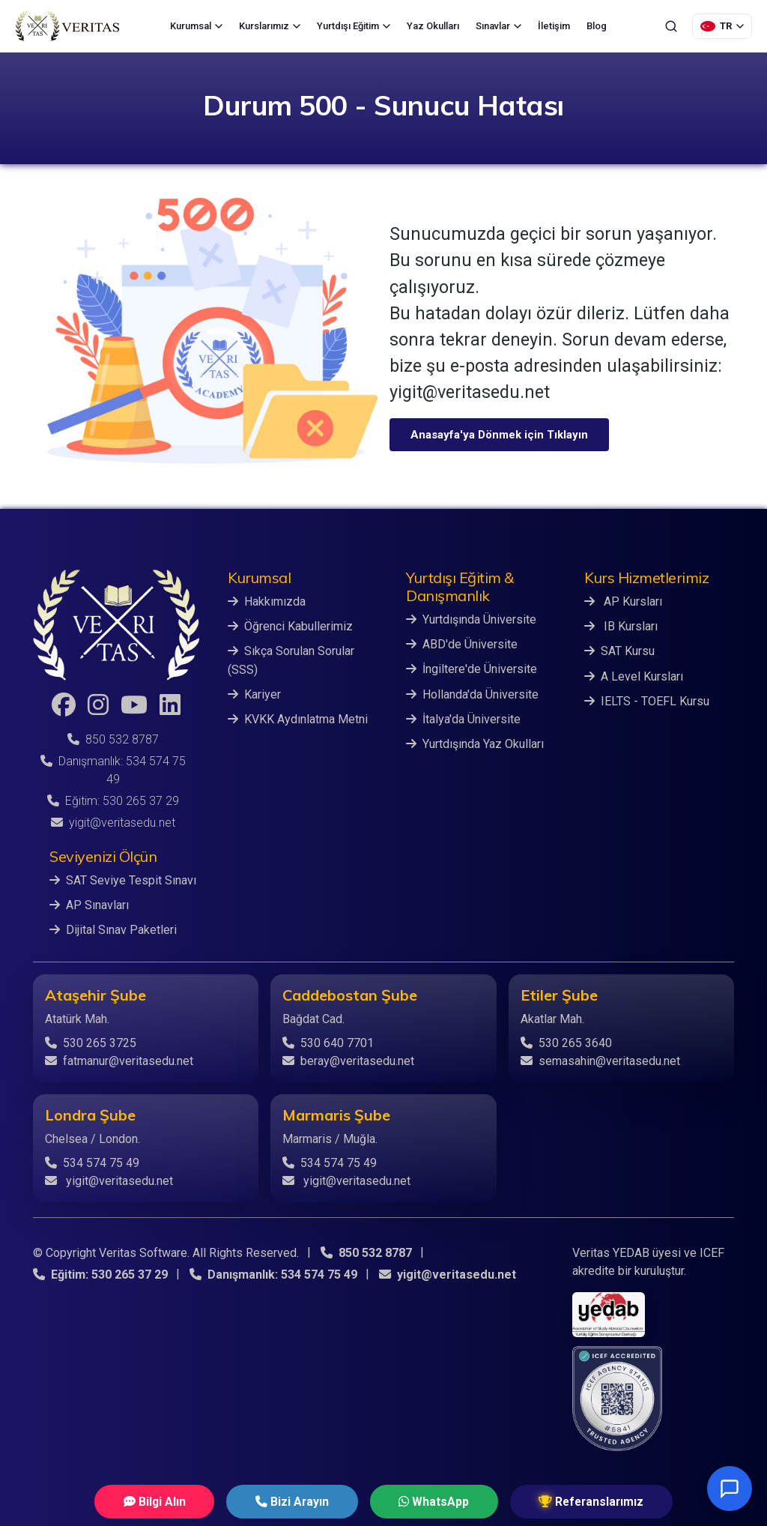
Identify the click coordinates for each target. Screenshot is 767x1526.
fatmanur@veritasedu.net (119, 1060)
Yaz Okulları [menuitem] (433, 25)
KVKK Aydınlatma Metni (298, 718)
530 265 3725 (90, 1042)
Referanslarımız (568, 1501)
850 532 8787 (113, 739)
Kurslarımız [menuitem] (269, 25)
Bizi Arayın (299, 1501)
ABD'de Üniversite (462, 644)
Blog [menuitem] (596, 25)
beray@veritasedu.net (348, 1060)
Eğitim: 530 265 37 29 (113, 801)
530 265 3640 (566, 1042)
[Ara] (671, 26)
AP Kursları (623, 601)
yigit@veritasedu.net (113, 822)
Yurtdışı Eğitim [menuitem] (353, 25)
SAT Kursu (619, 651)
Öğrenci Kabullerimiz (290, 626)
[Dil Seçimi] (722, 26)
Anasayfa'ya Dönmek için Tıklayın (499, 434)
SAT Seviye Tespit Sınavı (122, 880)
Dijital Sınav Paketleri (113, 930)
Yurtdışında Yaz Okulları (475, 743)
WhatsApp (425, 1501)
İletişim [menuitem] (554, 25)
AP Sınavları (89, 905)
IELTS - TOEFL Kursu (646, 700)
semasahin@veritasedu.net (600, 1060)
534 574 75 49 (92, 1162)
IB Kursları (621, 626)
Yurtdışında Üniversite (471, 619)
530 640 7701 (328, 1042)
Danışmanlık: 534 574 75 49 (273, 1274)
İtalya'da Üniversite (463, 718)
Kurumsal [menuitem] (196, 25)
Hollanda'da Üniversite (472, 694)
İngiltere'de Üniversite (471, 669)
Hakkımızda (267, 601)
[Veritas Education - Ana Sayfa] (67, 26)
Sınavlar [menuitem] (498, 25)
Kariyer (254, 694)
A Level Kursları (633, 676)
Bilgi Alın (176, 1501)
